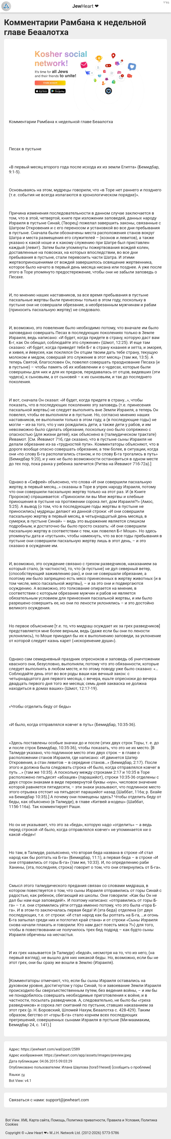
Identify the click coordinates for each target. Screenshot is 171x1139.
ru (22, 1075)
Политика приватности (86, 1120)
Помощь (58, 1120)
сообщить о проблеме (131, 1067)
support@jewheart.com (67, 1100)
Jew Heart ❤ (37, 1133)
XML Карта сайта (35, 1120)
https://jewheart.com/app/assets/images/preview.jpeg (87, 1055)
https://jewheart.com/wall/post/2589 (50, 1049)
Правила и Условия (123, 1120)
